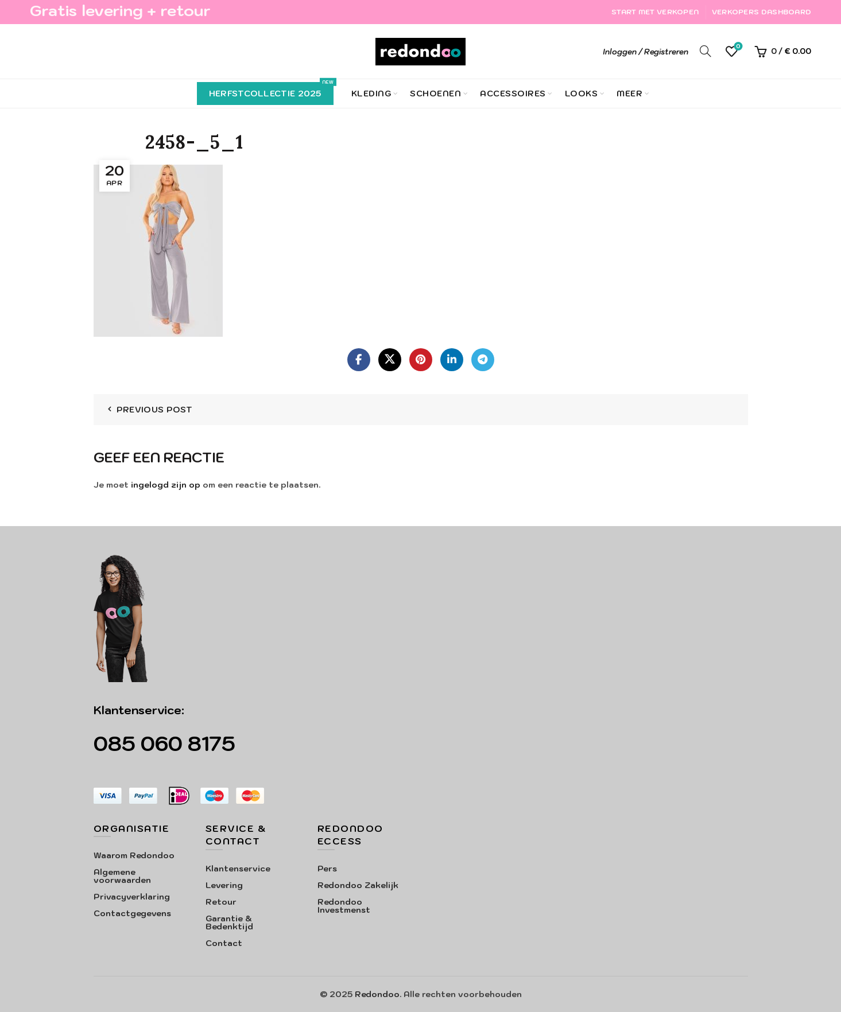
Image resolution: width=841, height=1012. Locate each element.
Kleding (371, 93)
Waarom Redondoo (134, 855)
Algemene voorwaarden (122, 876)
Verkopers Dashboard (762, 11)
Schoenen (435, 93)
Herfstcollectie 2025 (271, 90)
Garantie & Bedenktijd (229, 922)
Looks (581, 93)
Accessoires (513, 93)
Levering (224, 885)
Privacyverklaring (132, 897)
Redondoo (377, 994)
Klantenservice (238, 868)
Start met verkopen (655, 11)
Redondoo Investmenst (343, 906)
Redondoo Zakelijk (357, 885)
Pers (327, 868)
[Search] (705, 51)
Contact (224, 943)
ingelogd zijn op (165, 485)
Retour (221, 902)
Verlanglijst (737, 46)
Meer (629, 93)
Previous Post (155, 409)
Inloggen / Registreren (645, 52)
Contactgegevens (132, 913)
